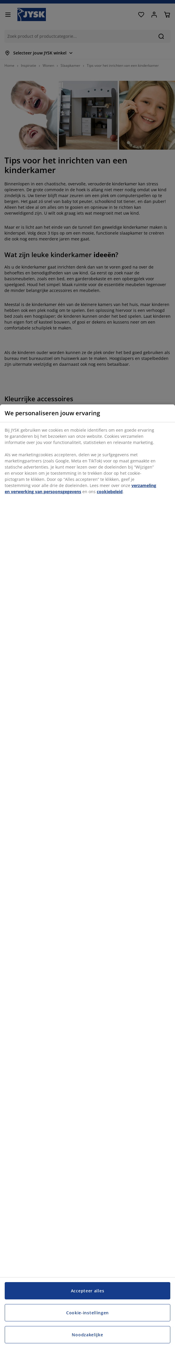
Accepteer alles (87, 1291)
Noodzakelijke (87, 1334)
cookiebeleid (110, 491)
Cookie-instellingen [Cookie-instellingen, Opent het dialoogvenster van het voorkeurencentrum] (87, 1312)
